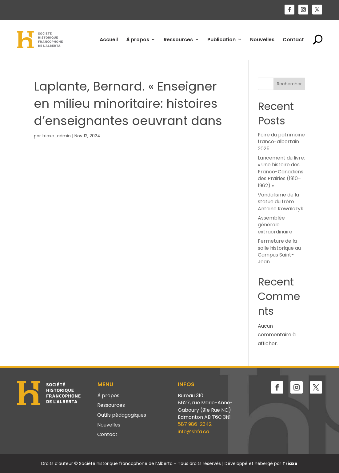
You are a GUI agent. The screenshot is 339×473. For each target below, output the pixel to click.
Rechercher (289, 84)
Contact (293, 39)
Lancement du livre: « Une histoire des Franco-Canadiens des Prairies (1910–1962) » (281, 171)
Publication (221, 39)
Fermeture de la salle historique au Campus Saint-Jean (279, 251)
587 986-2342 (195, 424)
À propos (137, 39)
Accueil (109, 39)
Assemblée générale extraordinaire (275, 224)
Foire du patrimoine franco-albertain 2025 (281, 141)
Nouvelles (262, 39)
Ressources (178, 39)
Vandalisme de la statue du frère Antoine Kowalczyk (280, 201)
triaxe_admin (56, 136)
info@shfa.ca (193, 431)
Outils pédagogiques (121, 415)
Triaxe (289, 463)
